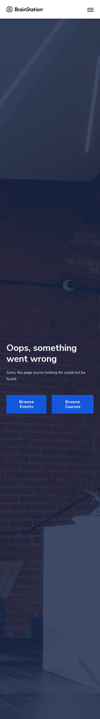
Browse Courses (73, 404)
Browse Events (26, 404)
